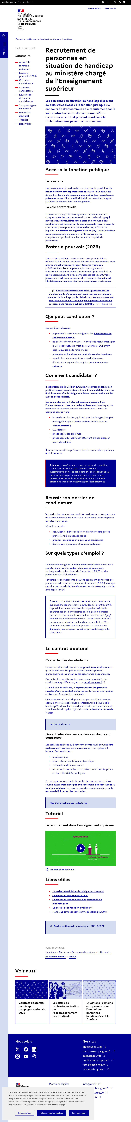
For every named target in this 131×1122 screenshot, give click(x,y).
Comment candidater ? (26, 89)
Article (72, 956)
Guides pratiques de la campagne (71, 926)
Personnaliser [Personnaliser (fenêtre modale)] (24, 1113)
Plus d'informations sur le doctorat (68, 803)
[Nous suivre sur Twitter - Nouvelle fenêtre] (116, 2)
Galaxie (54, 629)
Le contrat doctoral (25, 114)
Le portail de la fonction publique (71, 907)
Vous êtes (109, 8)
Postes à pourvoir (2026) (28, 75)
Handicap (67, 39)
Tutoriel (23, 119)
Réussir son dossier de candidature (26, 98)
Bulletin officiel (94, 8)
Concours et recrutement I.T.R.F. (70, 895)
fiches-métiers (61, 425)
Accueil (19, 39)
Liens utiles (25, 123)
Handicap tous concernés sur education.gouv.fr (78, 911)
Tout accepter (79, 1113)
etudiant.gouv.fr (10, 2)
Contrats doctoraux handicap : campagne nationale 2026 (32, 1007)
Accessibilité (108, 2)
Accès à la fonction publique (24, 65)
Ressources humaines (83, 952)
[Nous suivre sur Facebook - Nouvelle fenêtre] (121, 2)
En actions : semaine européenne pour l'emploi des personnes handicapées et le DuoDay (99, 1011)
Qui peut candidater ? (26, 82)
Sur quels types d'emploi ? (27, 107)
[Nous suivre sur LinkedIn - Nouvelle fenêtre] (125, 2)
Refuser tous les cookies (51, 1113)
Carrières (64, 952)
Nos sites (26, 2)
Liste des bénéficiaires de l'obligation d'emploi (78, 891)
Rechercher (4, 35)
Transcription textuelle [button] (59, 870)
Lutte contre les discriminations (43, 39)
